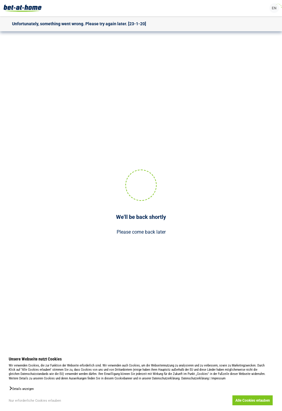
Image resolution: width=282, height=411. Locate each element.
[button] (21, 388)
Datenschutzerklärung (195, 378)
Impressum (218, 378)
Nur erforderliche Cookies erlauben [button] (35, 401)
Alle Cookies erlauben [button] (252, 400)
